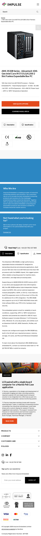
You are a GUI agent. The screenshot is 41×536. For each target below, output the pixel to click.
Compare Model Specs (20, 111)
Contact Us (7, 232)
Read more (10, 421)
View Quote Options (20, 104)
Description (9, 125)
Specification (27, 125)
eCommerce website (8, 529)
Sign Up (32, 480)
